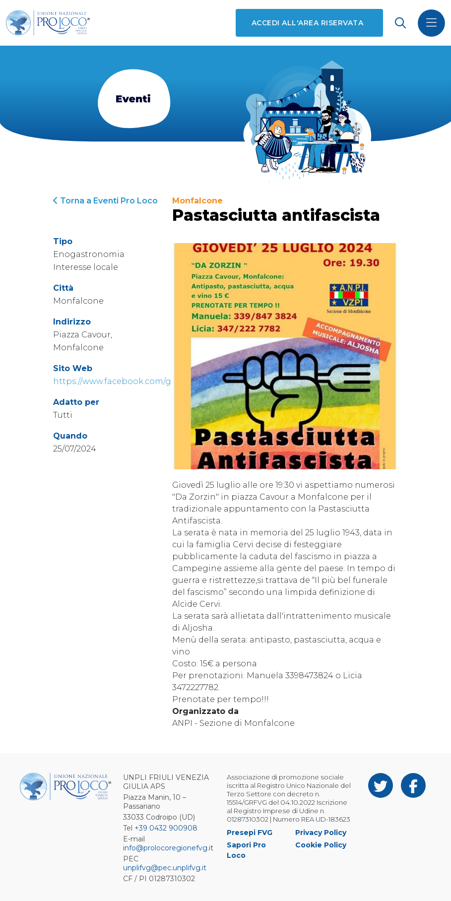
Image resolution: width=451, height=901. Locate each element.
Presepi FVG (249, 832)
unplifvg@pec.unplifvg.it (164, 867)
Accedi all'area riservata (307, 22)
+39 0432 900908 (165, 828)
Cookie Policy (320, 844)
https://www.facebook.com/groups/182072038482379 (161, 381)
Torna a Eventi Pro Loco (105, 200)
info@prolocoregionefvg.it (168, 847)
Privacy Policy (320, 832)
